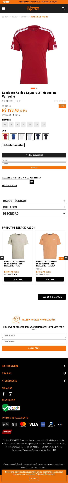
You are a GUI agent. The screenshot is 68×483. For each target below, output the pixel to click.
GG (29, 124)
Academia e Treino (39, 17)
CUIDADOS (10, 207)
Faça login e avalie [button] (52, 297)
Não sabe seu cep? (9, 186)
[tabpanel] (34, 55)
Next (66, 258)
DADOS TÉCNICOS (15, 201)
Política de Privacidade (45, 474)
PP (5, 124)
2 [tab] (36, 88)
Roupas (15, 17)
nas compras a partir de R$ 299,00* (38, 2)
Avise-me (34, 167)
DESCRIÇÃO (10, 213)
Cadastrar (34, 348)
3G (43, 124)
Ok (31, 182)
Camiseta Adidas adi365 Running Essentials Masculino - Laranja (46, 264)
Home (7, 17)
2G (36, 124)
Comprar (18, 279)
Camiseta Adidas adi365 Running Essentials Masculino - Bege (14, 264)
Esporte (25, 17)
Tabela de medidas (14, 145)
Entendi (34, 478)
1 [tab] (33, 88)
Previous (2, 258)
